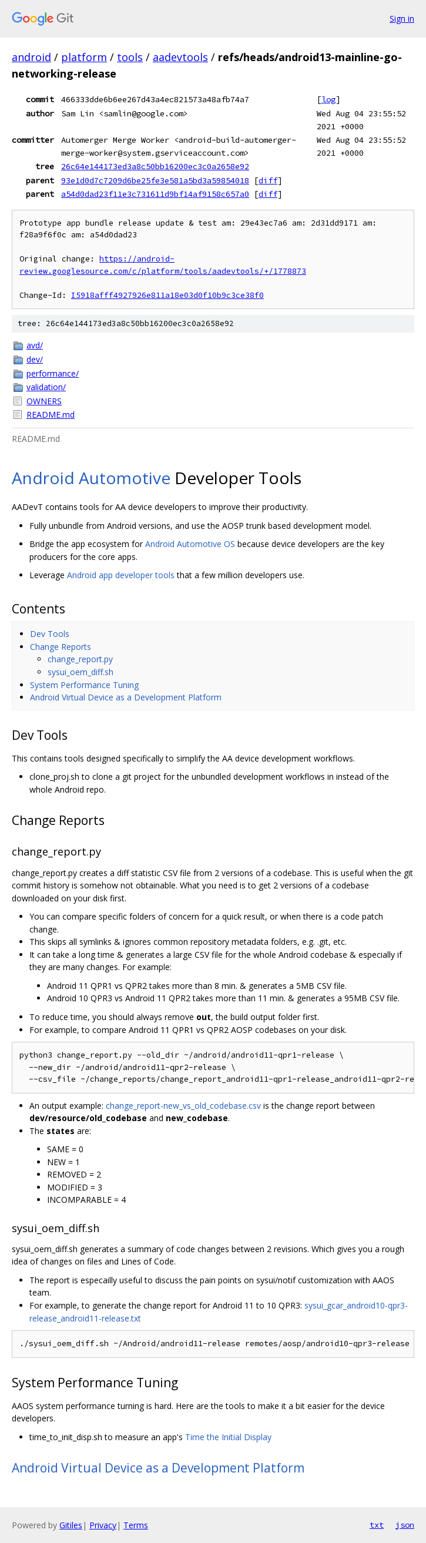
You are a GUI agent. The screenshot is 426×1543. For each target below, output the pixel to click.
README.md (50, 414)
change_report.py (80, 659)
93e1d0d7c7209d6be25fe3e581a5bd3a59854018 (155, 180)
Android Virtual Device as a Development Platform (126, 697)
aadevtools (180, 57)
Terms (135, 1525)
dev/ (34, 359)
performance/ (52, 373)
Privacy (102, 1525)
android (31, 57)
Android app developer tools (121, 575)
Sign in (402, 18)
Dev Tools (49, 633)
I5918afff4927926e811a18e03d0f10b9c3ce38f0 (167, 295)
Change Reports (60, 646)
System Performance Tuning (84, 684)
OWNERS (44, 401)
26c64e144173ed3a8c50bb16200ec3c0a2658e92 (155, 166)
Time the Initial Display (228, 1437)
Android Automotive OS (190, 543)
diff (268, 180)
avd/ (34, 345)
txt (377, 1524)
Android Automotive (91, 478)
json (404, 1524)
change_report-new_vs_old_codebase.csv (183, 1105)
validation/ (46, 387)
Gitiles (70, 1525)
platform (84, 57)
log (328, 99)
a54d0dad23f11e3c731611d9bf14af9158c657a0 (155, 194)
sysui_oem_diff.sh (80, 671)
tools (130, 57)
